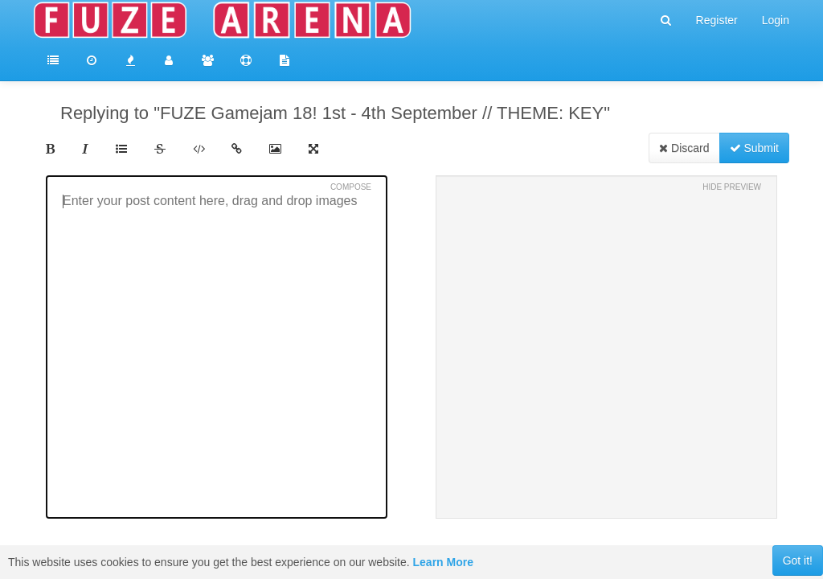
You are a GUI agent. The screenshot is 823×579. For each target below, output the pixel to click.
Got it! (798, 560)
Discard (684, 148)
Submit (754, 148)
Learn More (443, 562)
